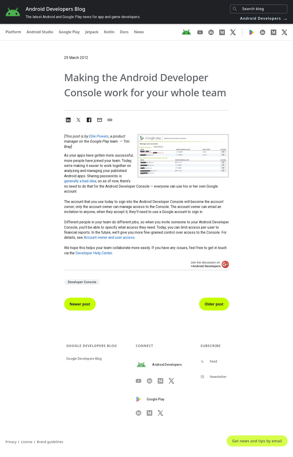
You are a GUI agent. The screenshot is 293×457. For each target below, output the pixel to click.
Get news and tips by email (257, 440)
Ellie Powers (99, 136)
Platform (13, 31)
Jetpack (91, 31)
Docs (124, 31)
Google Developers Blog (84, 358)
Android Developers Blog (55, 8)
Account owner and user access (109, 237)
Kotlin (109, 31)
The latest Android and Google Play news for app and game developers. (83, 17)
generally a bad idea (80, 181)
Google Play (69, 31)
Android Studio (40, 31)
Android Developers (264, 18)
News (139, 31)
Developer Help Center (94, 253)
